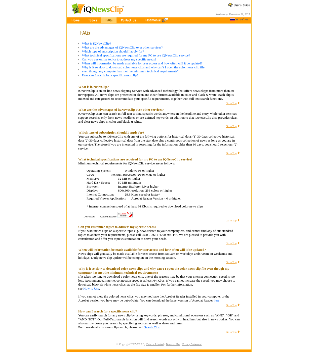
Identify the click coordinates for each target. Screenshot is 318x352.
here (217, 300)
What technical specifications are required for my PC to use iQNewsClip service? (136, 55)
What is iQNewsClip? (96, 43)
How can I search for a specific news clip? (110, 75)
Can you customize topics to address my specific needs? (119, 59)
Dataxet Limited (155, 344)
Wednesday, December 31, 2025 (233, 14)
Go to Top (231, 103)
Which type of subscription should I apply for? (113, 51)
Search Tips (152, 327)
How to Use (91, 288)
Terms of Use (173, 344)
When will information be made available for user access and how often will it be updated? (142, 63)
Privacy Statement (192, 344)
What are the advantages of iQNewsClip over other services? (122, 47)
